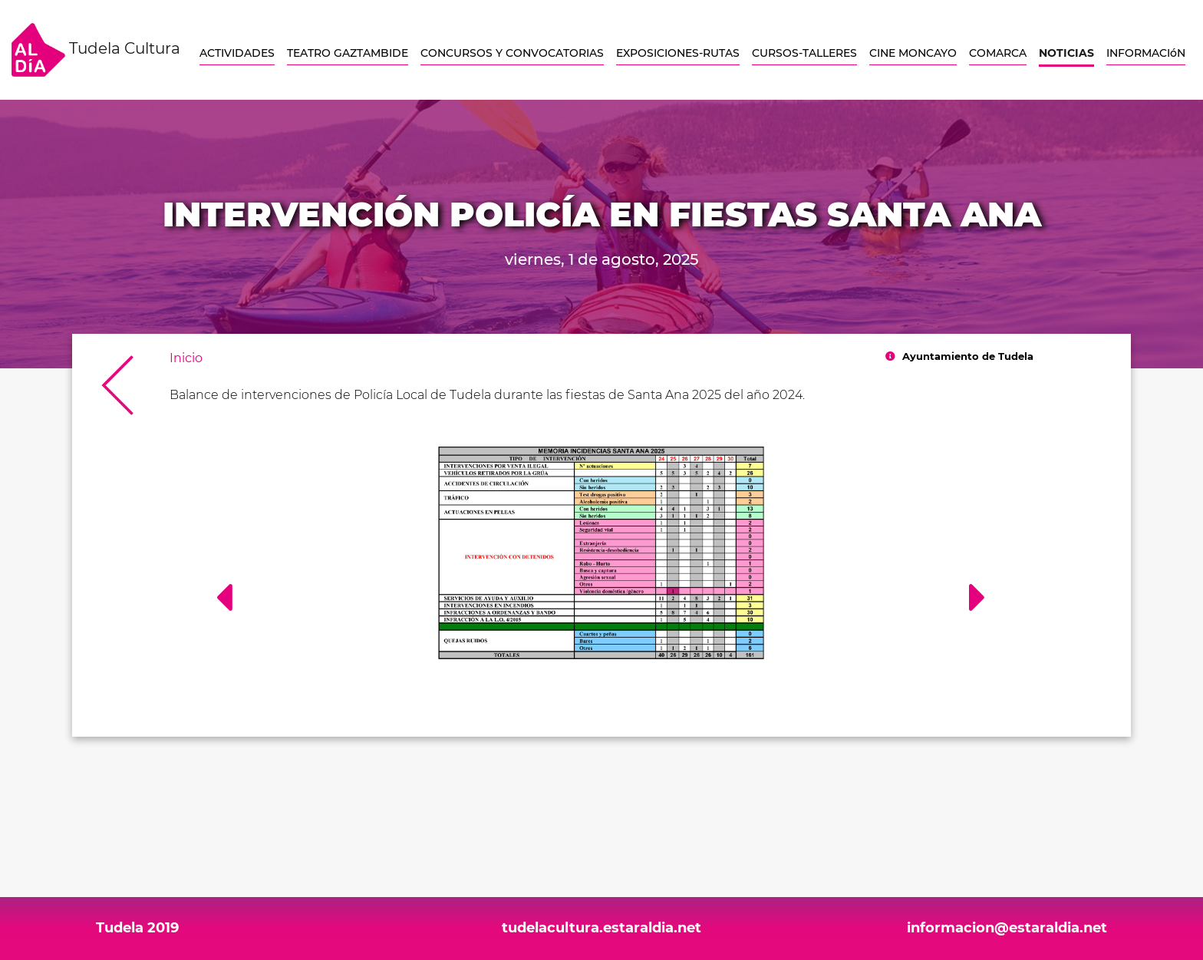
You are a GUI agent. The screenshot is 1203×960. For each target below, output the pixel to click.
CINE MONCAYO (913, 53)
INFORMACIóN (1145, 53)
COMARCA (998, 53)
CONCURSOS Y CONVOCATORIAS (512, 53)
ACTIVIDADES (237, 53)
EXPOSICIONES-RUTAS (678, 53)
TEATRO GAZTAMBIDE (347, 53)
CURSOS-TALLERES (804, 53)
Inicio (186, 358)
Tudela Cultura (96, 50)
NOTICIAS (1066, 53)
